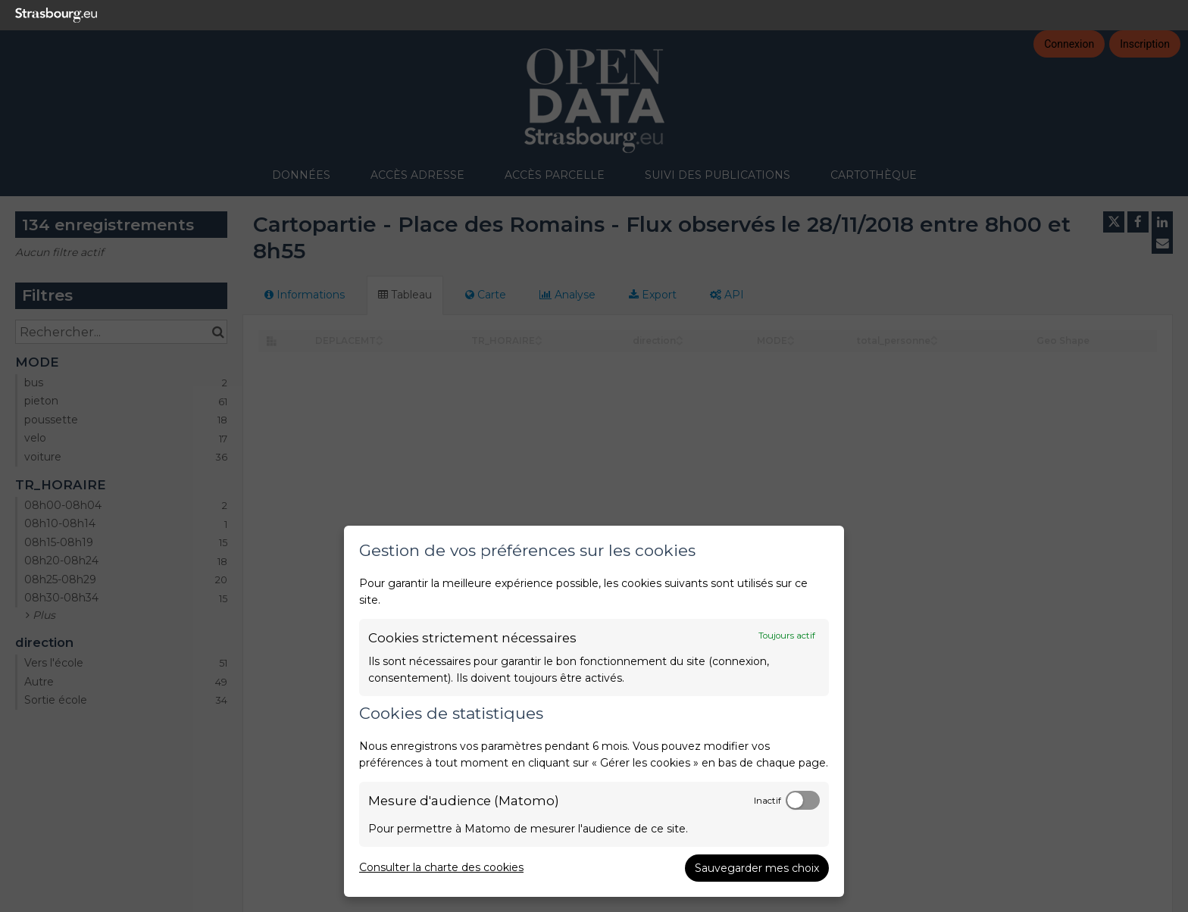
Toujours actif (786, 635)
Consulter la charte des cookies (441, 867)
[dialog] (594, 711)
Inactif (767, 800)
